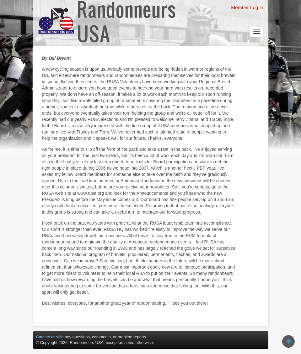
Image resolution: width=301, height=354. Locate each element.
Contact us (46, 337)
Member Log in (247, 7)
